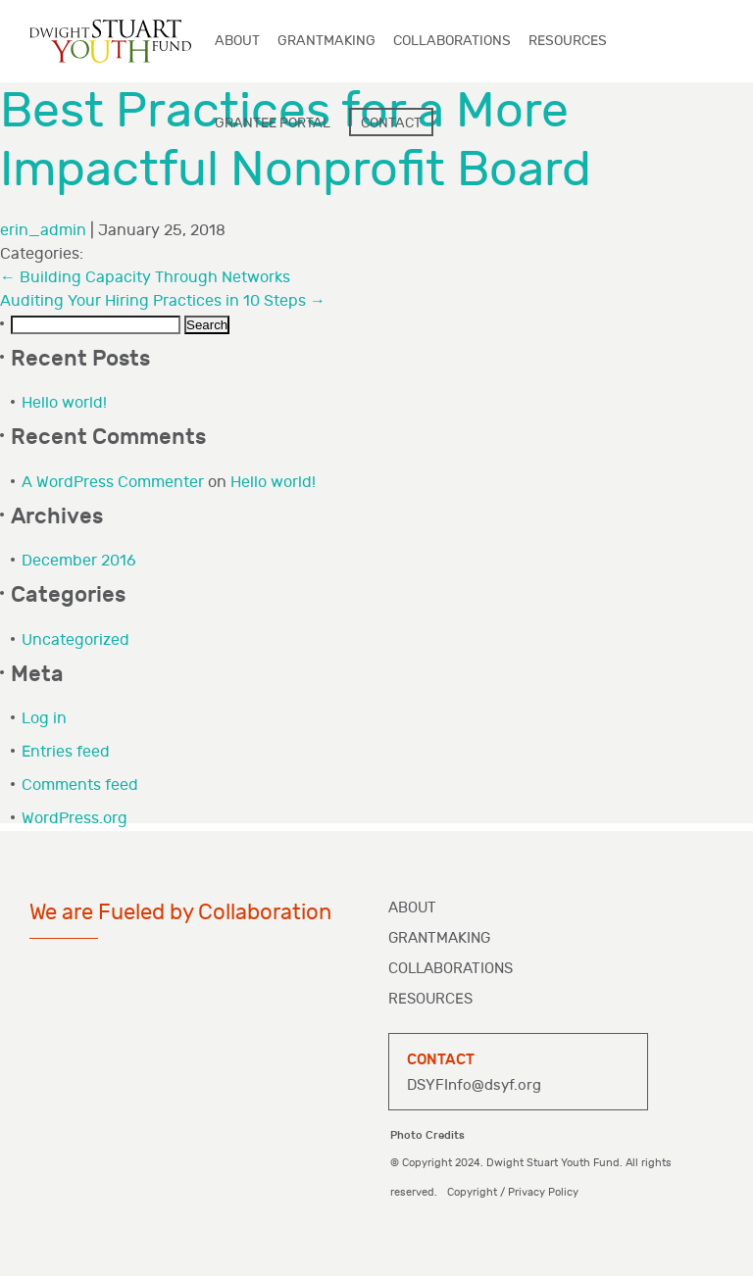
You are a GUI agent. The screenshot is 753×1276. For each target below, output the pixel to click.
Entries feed (66, 752)
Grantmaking (439, 938)
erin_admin (43, 230)
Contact (391, 123)
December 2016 (79, 561)
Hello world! (64, 403)
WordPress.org (74, 819)
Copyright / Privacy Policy (512, 1192)
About (412, 908)
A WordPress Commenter (113, 482)
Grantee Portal (272, 123)
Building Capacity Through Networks (145, 278)
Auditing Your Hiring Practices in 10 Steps (163, 301)
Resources (430, 999)
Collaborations (450, 968)
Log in (44, 719)
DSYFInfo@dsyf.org (474, 1085)
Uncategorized (75, 640)
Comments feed (80, 785)
